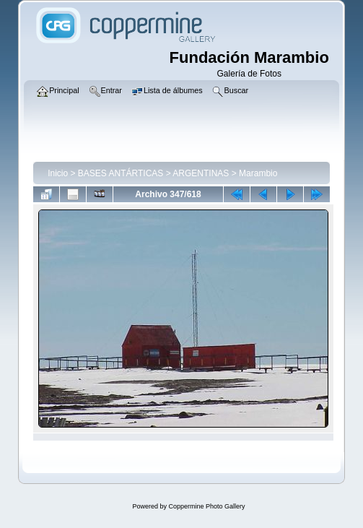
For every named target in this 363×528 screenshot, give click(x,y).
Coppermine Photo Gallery (206, 506)
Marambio (258, 173)
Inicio (58, 173)
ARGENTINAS (200, 173)
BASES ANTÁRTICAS (120, 173)
